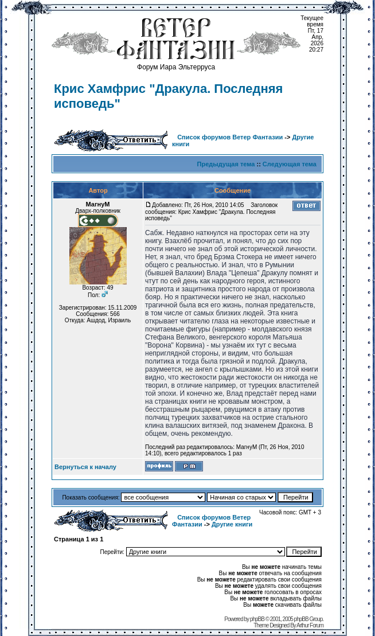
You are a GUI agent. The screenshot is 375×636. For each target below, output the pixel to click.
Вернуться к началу (85, 466)
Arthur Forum (309, 625)
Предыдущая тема (226, 164)
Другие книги (232, 524)
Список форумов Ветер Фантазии (230, 137)
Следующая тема (290, 164)
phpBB (257, 619)
